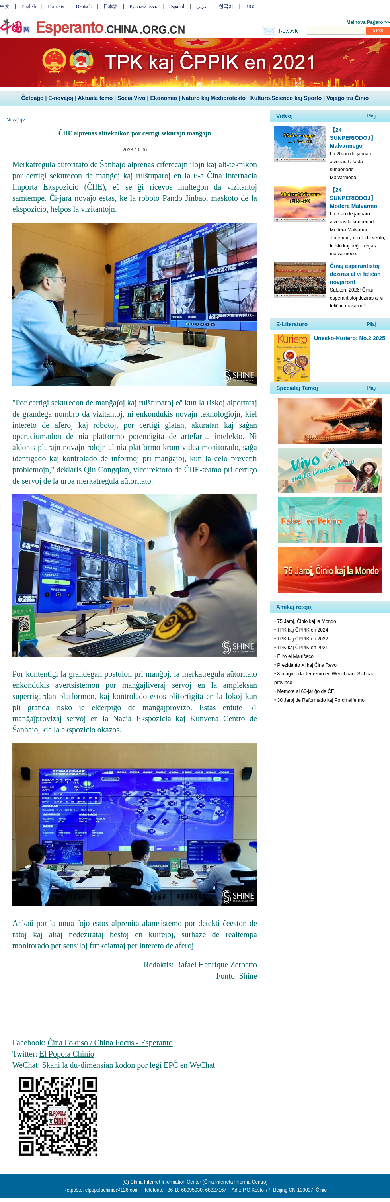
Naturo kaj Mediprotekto (214, 98)
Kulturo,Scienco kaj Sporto (286, 98)
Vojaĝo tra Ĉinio (347, 98)
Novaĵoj (14, 120)
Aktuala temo (95, 98)
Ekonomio (163, 98)
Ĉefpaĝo (32, 98)
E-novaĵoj (60, 98)
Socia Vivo (131, 98)
